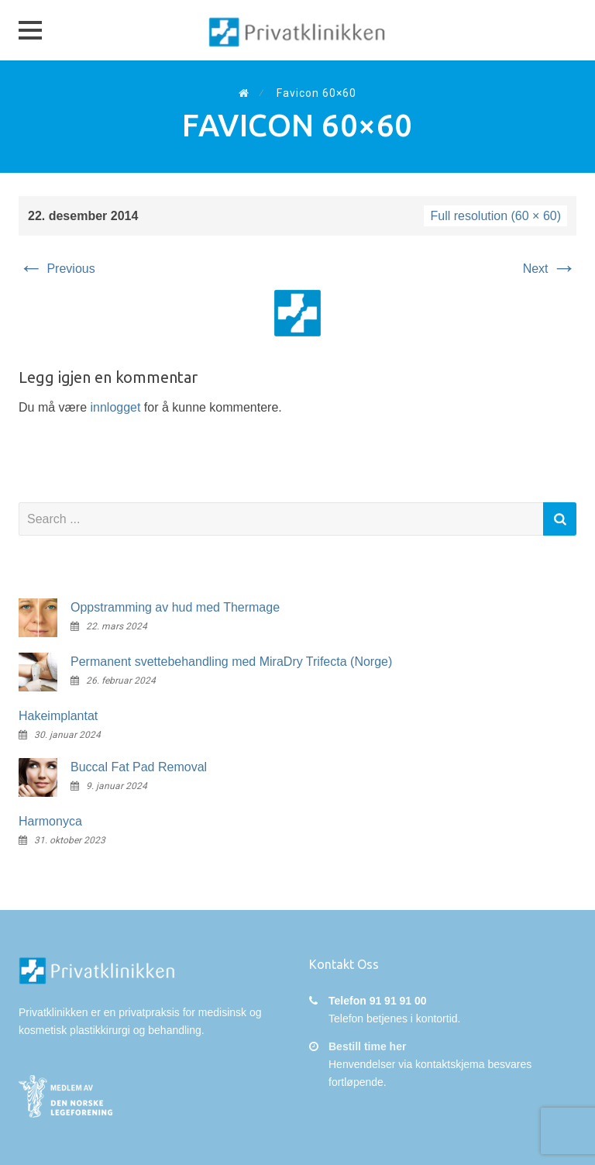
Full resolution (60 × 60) (495, 215)
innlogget (115, 407)
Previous (57, 268)
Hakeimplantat (58, 715)
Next (549, 268)
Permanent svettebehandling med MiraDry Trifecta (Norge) (231, 661)
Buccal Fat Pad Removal (139, 767)
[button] (30, 30)
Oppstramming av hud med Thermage (175, 607)
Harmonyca (50, 821)
